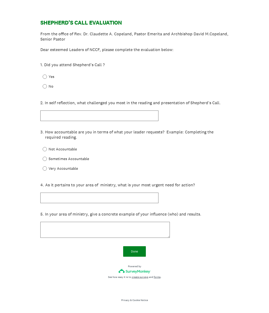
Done (134, 251)
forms (157, 277)
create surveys (140, 277)
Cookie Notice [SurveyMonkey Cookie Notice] (140, 300)
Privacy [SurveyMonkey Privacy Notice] (125, 300)
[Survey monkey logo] (134, 271)
